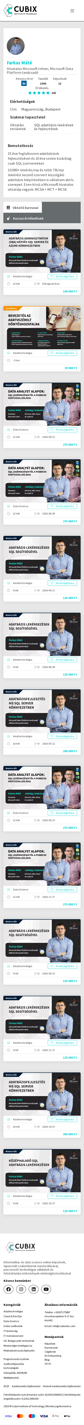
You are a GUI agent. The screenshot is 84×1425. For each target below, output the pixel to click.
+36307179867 (62, 1312)
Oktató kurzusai (22, 207)
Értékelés (42, 90)
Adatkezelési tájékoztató (26, 1386)
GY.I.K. (48, 1363)
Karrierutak (51, 1347)
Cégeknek (50, 1351)
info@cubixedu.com (63, 1326)
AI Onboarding (53, 1355)
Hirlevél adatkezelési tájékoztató (61, 1386)
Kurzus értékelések (25, 218)
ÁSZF (6, 1386)
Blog (47, 1359)
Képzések (50, 1343)
